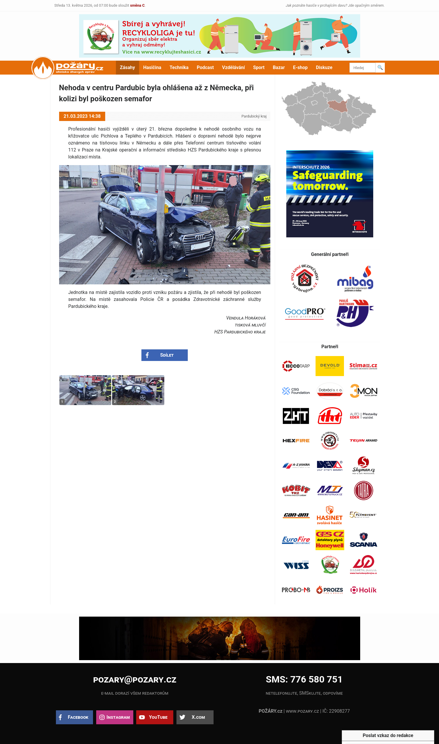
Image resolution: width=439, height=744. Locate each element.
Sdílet (167, 355)
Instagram (118, 717)
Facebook (78, 717)
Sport (259, 67)
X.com (198, 717)
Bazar (279, 67)
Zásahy (127, 67)
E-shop (300, 67)
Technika (179, 67)
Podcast (205, 67)
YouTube (158, 717)
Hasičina (152, 67)
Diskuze (324, 67)
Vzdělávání (233, 67)
